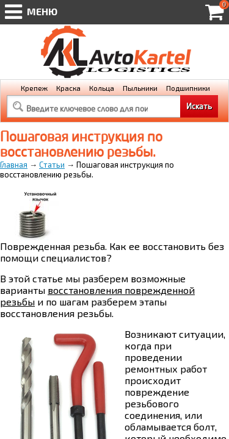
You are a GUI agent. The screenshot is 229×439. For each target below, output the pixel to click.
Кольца (101, 88)
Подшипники (188, 88)
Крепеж (34, 88)
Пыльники (140, 88)
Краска (68, 88)
